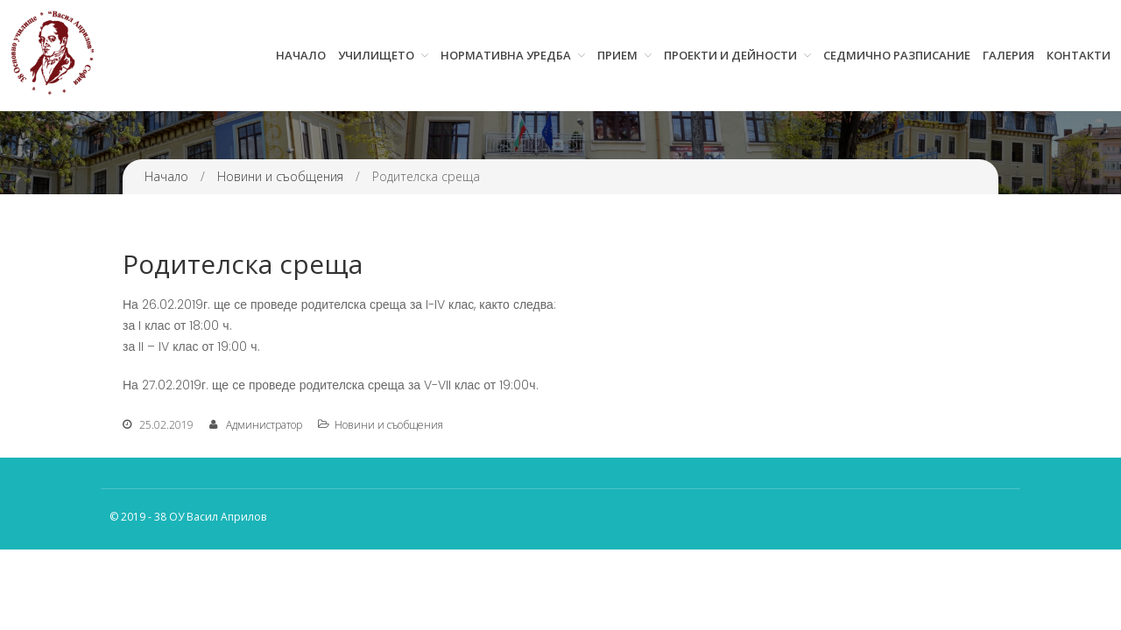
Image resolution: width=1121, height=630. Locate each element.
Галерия (1008, 55)
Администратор (264, 424)
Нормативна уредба (506, 55)
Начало (301, 55)
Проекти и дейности (730, 55)
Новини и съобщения (280, 176)
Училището (376, 55)
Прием (617, 55)
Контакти (1078, 55)
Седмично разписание (896, 55)
